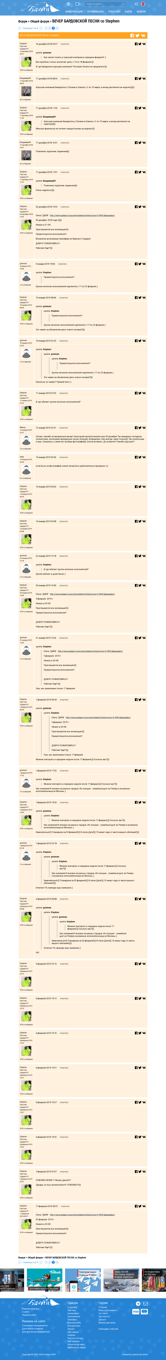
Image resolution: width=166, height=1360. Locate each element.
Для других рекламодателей (36, 1332)
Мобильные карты (76, 1347)
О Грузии (103, 1307)
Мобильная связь (107, 1322)
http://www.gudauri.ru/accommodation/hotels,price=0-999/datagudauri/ (82, 215)
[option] (44, 1280)
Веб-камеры (73, 1341)
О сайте (25, 1312)
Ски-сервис (73, 1332)
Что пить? (103, 1313)
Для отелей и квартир (32, 1328)
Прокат (70, 1329)
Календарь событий (108, 1329)
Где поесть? (104, 1316)
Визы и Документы (108, 1310)
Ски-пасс (71, 1310)
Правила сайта (29, 1315)
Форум (141, 11)
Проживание (73, 1316)
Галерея (71, 1335)
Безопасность (74, 1322)
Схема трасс (73, 1313)
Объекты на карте (76, 1344)
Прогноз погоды (75, 1338)
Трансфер (72, 1319)
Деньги (102, 1319)
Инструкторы (73, 1326)
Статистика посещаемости (34, 1325)
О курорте (72, 1307)
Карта (128, 11)
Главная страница (30, 1309)
